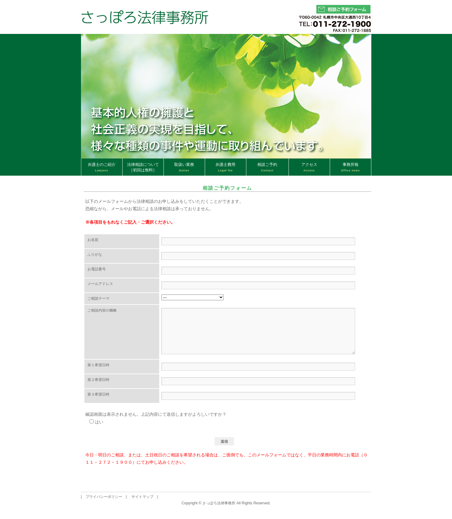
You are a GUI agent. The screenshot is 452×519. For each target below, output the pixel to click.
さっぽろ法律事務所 (218, 503)
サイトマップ (142, 497)
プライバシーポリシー (104, 497)
